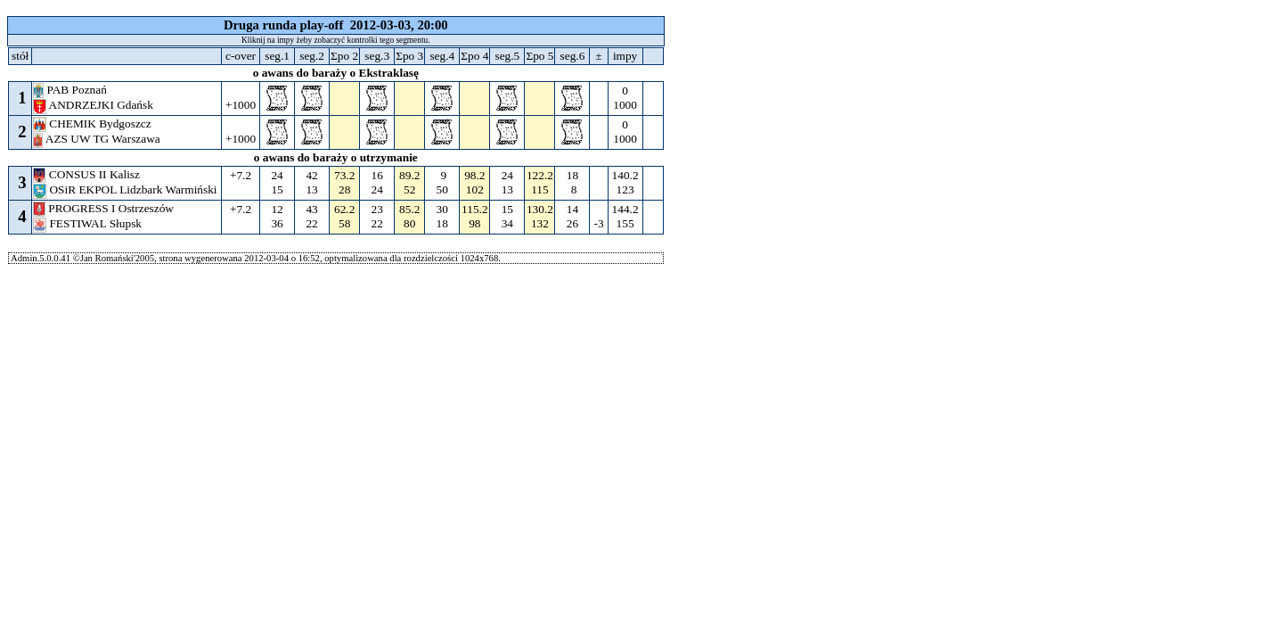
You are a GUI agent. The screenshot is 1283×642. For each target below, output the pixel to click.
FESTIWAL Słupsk (88, 223)
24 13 (507, 182)
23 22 (377, 216)
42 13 (312, 182)
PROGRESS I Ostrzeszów (104, 208)
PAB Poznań (71, 89)
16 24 (377, 182)
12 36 (277, 216)
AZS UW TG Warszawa (98, 138)
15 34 (507, 216)
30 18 (442, 216)
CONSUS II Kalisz (88, 174)
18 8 (572, 182)
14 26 (572, 216)
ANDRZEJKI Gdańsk (94, 104)
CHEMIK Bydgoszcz (93, 123)
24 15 (277, 182)
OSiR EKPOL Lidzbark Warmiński (126, 189)
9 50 (442, 182)
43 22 (312, 216)
